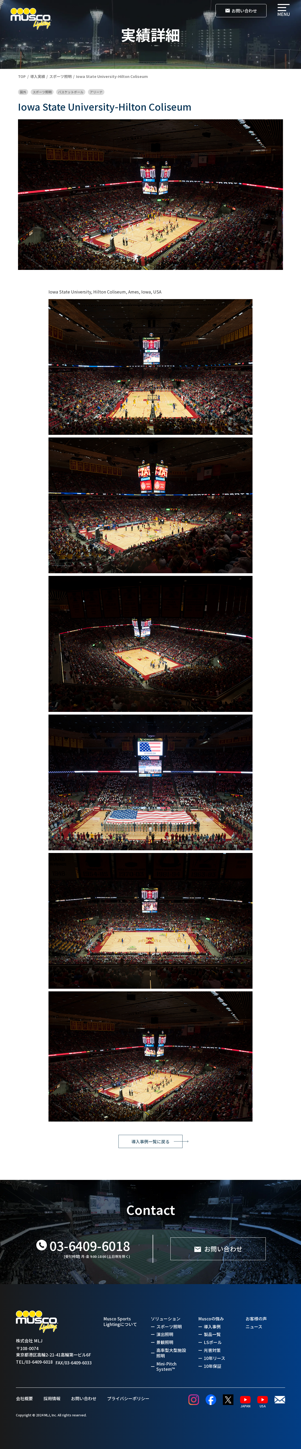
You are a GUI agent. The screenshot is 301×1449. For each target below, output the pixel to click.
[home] (31, 19)
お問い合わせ (83, 1398)
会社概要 (24, 1398)
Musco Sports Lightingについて (120, 1321)
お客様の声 (256, 1318)
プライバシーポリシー (128, 1398)
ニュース (254, 1326)
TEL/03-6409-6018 (34, 1362)
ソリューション (165, 1318)
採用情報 (51, 1398)
